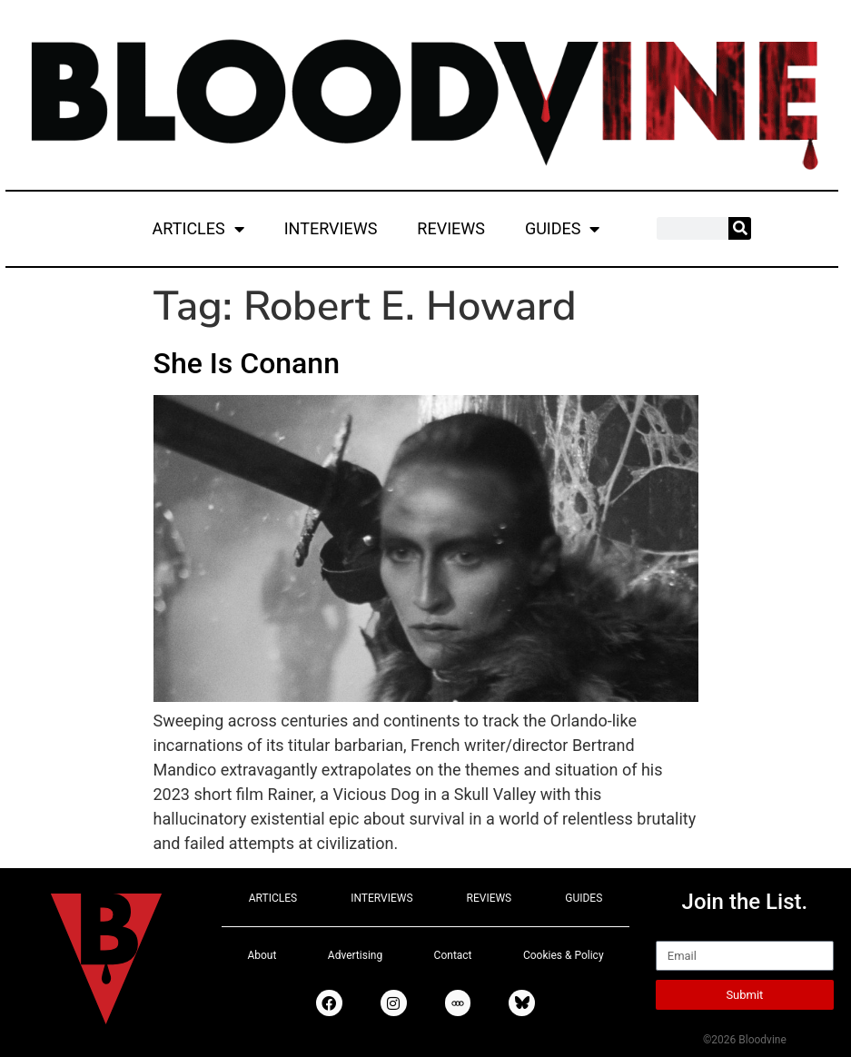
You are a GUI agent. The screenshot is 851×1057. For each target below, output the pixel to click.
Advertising (355, 955)
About (261, 955)
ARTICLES (198, 229)
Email (676, 932)
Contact (453, 955)
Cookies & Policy (563, 955)
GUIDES (562, 229)
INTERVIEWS (331, 228)
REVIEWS (451, 228)
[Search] (739, 228)
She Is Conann (246, 363)
